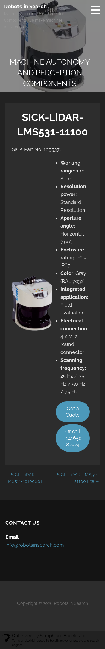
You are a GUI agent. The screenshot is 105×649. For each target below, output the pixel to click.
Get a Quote (73, 412)
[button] (97, 10)
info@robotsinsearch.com (34, 545)
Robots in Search (25, 7)
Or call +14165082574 (73, 438)
